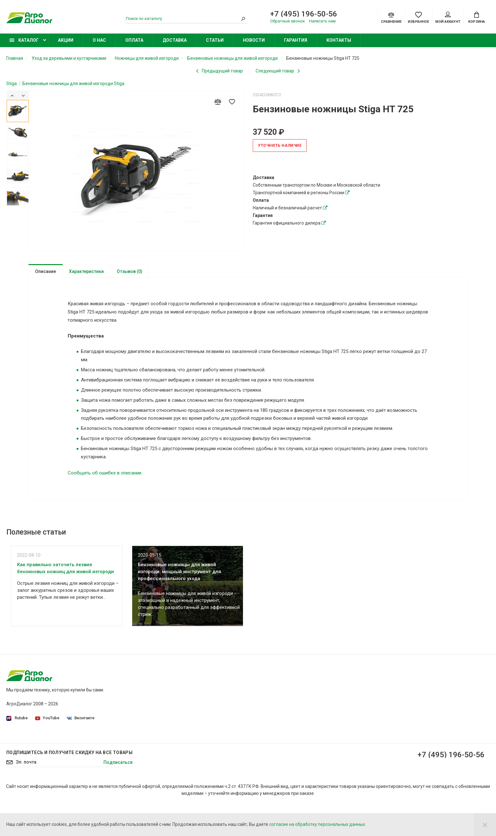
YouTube (47, 717)
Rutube (17, 718)
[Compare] (391, 17)
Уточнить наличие (280, 145)
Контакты (338, 40)
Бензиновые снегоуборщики (363, 738)
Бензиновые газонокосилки (362, 702)
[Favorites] (418, 17)
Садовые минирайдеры (358, 694)
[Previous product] (219, 71)
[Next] (23, 95)
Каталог (24, 40)
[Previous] (12, 95)
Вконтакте (81, 717)
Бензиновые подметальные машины (371, 747)
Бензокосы (344, 711)
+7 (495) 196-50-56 (303, 14)
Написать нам (322, 21)
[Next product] (277, 71)
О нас (99, 40)
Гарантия (295, 40)
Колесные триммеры (355, 720)
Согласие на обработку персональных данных (218, 702)
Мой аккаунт (447, 18)
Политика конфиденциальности (204, 694)
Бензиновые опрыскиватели (363, 729)
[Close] (485, 824)
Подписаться (118, 793)
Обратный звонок (287, 21)
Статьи (215, 40)
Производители (186, 711)
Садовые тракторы (353, 685)
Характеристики (86, 271)
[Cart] (476, 17)
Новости (254, 40)
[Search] (243, 18)
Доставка (175, 40)
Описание (45, 271)
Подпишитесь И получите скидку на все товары (69, 784)
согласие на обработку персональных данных (317, 824)
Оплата (134, 40)
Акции (65, 40)
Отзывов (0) (129, 271)
